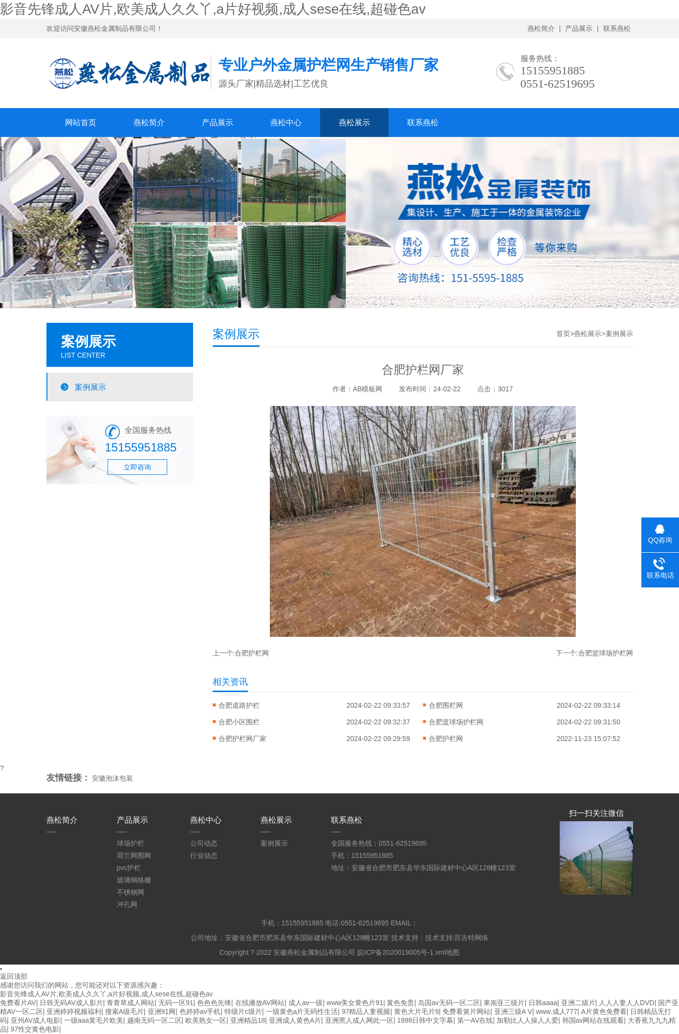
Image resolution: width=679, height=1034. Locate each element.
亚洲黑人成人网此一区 (359, 1020)
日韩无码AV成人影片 (71, 1003)
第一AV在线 (475, 1020)
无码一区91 (176, 1003)
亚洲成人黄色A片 (295, 1020)
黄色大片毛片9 (416, 1011)
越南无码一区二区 (154, 1020)
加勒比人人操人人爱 (527, 1020)
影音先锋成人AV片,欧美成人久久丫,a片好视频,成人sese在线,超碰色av (213, 9)
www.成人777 (556, 1011)
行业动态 (204, 855)
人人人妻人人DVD (627, 1003)
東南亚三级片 (504, 1003)
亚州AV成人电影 (36, 1020)
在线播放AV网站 (260, 1003)
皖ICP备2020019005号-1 (395, 952)
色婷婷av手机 (200, 1011)
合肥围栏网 (446, 705)
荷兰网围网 (134, 855)
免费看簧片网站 (466, 1011)
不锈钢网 (130, 892)
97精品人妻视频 (366, 1011)
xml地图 (448, 952)
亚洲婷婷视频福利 (73, 1011)
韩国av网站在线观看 (593, 1020)
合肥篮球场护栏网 (605, 653)
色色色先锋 (214, 1003)
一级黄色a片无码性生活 (302, 1011)
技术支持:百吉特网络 (457, 938)
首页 (563, 333)
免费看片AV (18, 1003)
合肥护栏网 (252, 653)
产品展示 (578, 28)
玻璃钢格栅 (134, 880)
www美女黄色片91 (355, 1003)
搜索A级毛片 (124, 1011)
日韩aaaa (542, 1003)
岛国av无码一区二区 (449, 1003)
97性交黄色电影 (35, 1029)
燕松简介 (541, 28)
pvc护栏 (129, 868)
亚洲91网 (162, 1011)
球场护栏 (130, 843)
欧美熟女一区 (205, 1020)
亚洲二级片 (578, 1003)
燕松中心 (286, 122)
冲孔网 (127, 904)
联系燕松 (617, 28)
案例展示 (90, 386)
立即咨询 (137, 467)
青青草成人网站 (130, 1003)
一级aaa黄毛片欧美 (93, 1020)
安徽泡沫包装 (112, 778)
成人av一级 (305, 1003)
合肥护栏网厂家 (242, 738)
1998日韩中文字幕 (425, 1020)
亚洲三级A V (513, 1011)
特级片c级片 (243, 1011)
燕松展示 (354, 122)
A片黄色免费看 (604, 1011)
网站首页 (80, 122)
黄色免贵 (400, 1003)
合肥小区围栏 (239, 722)
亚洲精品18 (247, 1020)
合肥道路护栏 (239, 705)
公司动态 (204, 843)
